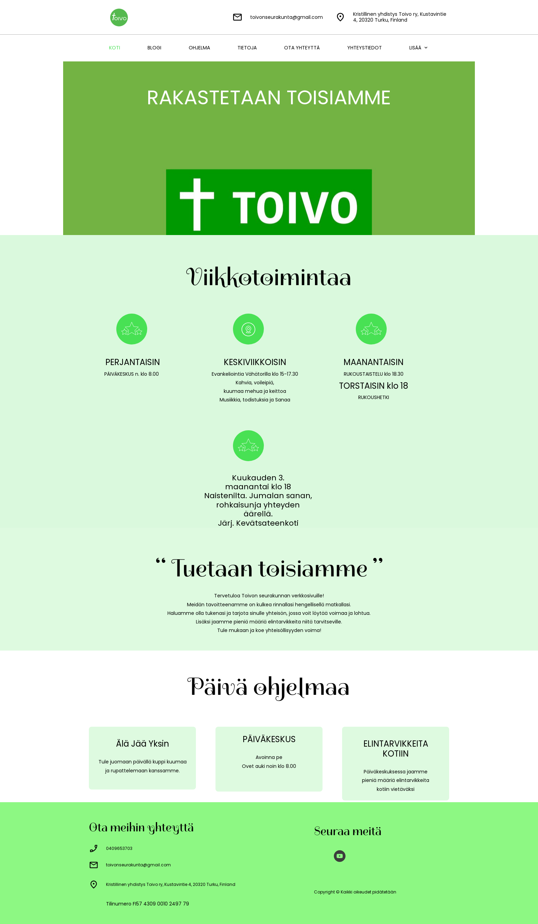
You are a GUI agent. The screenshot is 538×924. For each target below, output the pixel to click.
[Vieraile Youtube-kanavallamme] (340, 856)
